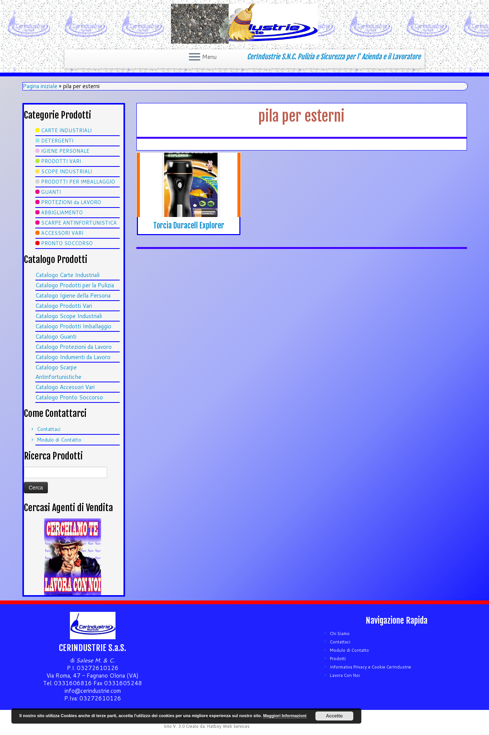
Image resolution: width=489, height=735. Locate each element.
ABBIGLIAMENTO (62, 212)
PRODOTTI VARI (61, 161)
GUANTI (51, 192)
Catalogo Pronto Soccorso (69, 397)
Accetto (334, 716)
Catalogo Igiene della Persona (73, 295)
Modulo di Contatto (59, 439)
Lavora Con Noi (345, 675)
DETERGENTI (57, 140)
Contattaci (48, 429)
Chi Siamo (340, 633)
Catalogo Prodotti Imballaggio (73, 326)
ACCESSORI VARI (62, 233)
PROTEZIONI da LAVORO (71, 202)
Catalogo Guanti (55, 337)
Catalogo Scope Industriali (68, 316)
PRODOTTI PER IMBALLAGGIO (78, 181)
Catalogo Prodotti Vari (63, 306)
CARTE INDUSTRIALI (66, 130)
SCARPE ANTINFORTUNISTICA (79, 222)
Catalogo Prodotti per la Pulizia (74, 285)
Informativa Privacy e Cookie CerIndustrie (370, 667)
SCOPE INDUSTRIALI (66, 171)
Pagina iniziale (40, 86)
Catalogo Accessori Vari (65, 387)
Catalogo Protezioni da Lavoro (73, 347)
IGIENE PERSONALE (65, 150)
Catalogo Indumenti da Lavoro (73, 357)
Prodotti (338, 659)
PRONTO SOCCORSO (67, 243)
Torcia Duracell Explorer (188, 225)
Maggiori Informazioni (284, 715)
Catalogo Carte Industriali (67, 275)
